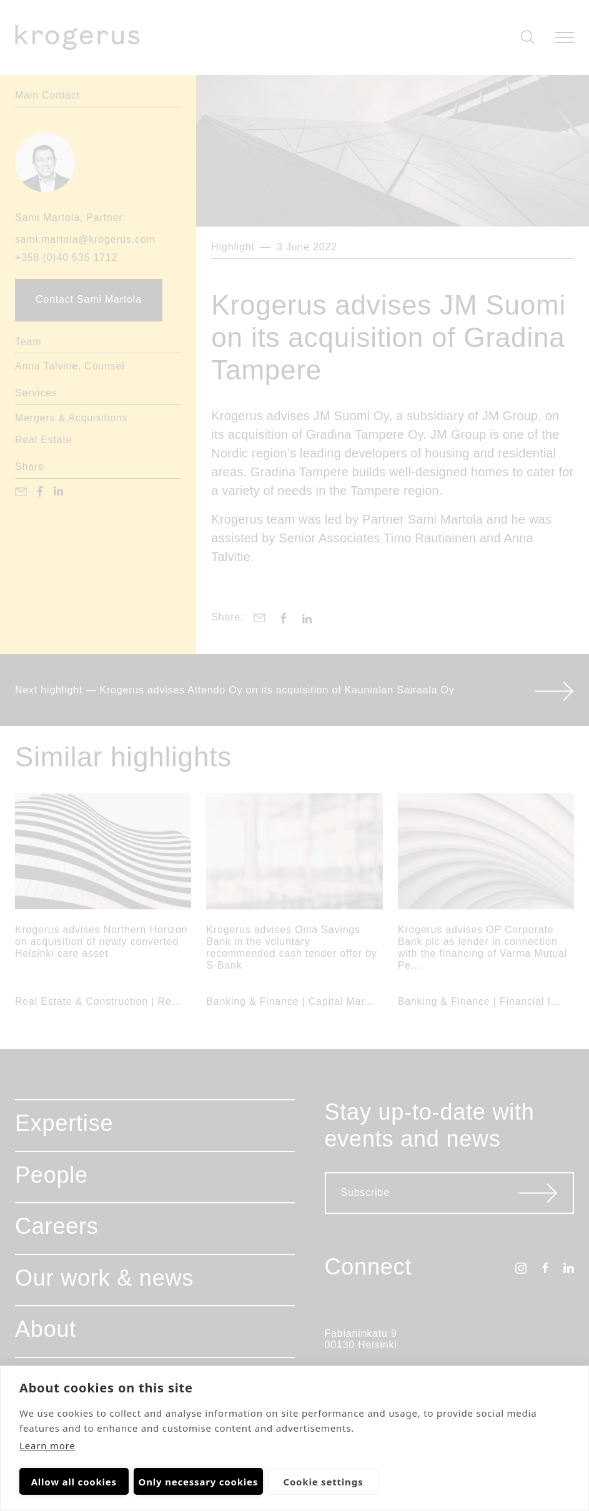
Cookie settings (324, 1481)
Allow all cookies (74, 1481)
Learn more (47, 1445)
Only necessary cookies (199, 1481)
